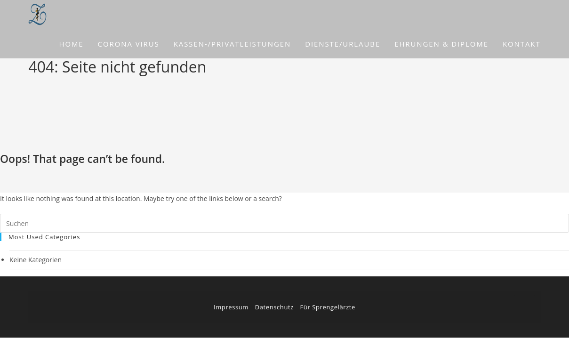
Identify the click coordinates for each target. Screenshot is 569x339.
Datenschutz (274, 307)
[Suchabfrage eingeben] (284, 223)
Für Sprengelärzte (327, 307)
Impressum (231, 307)
